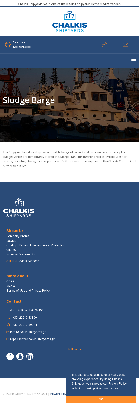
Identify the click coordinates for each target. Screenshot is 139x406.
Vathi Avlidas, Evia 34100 (26, 310)
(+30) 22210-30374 (24, 325)
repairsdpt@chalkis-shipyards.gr (32, 339)
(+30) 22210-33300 (24, 318)
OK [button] (101, 399)
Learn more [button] (110, 388)
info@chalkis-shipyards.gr (28, 332)
